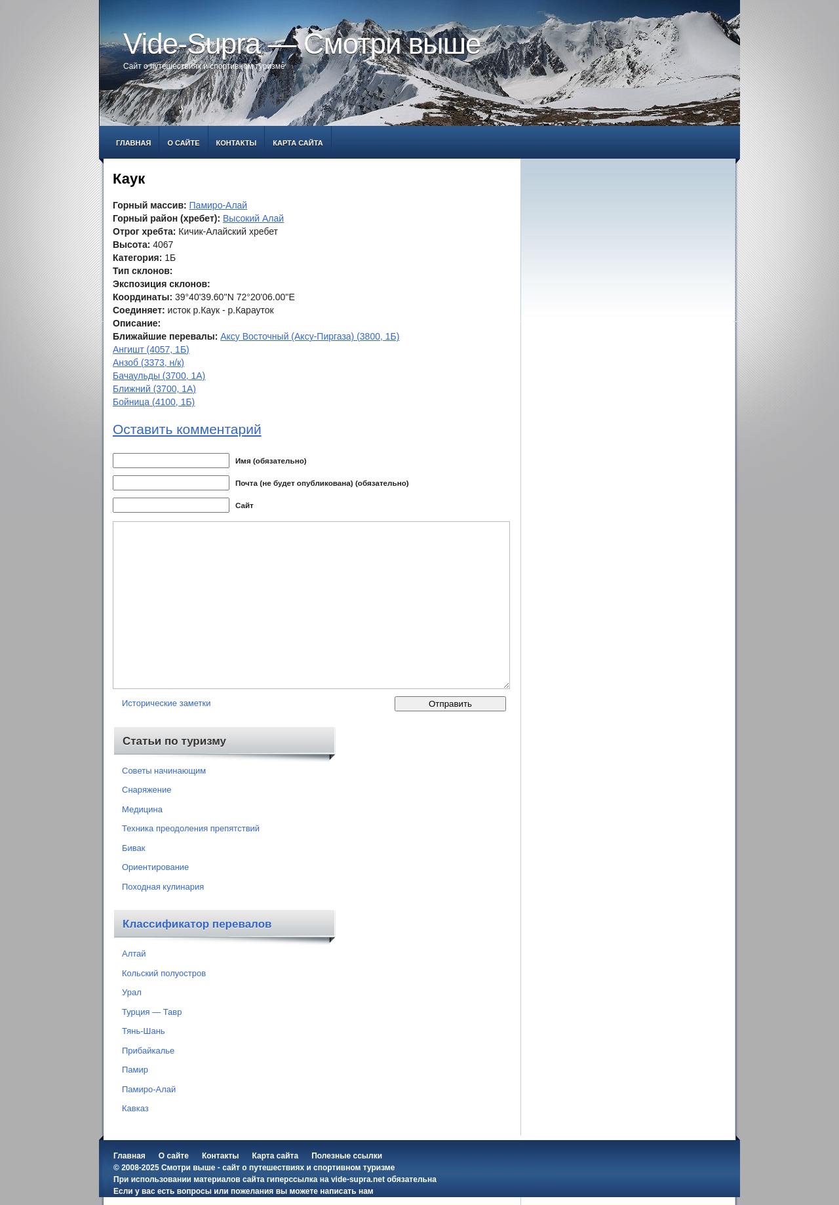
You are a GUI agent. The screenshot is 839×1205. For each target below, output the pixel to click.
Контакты (236, 143)
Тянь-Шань (143, 1031)
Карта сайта (297, 143)
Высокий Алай (253, 218)
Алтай (134, 953)
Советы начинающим (164, 771)
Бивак (133, 848)
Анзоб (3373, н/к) (148, 362)
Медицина (142, 809)
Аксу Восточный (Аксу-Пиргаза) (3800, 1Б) (309, 336)
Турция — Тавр (152, 1012)
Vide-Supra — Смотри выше (302, 44)
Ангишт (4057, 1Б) (151, 349)
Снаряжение (147, 790)
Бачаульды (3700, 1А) (159, 375)
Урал (132, 992)
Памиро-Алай (218, 205)
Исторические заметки (166, 703)
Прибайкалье (148, 1051)
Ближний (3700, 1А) (154, 389)
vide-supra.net (358, 1179)
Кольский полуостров (164, 973)
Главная (133, 143)
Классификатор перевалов (197, 924)
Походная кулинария (163, 887)
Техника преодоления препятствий (191, 828)
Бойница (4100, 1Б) (154, 402)
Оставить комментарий (187, 429)
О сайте (183, 143)
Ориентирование (155, 867)
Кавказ (135, 1108)
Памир (135, 1070)
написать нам (346, 1191)
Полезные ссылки (346, 1155)
